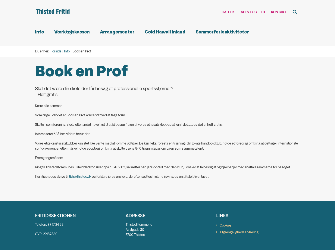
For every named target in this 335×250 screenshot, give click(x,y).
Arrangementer (117, 32)
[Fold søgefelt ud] (295, 12)
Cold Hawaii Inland (165, 32)
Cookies (226, 225)
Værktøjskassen (72, 32)
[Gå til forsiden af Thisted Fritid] (53, 12)
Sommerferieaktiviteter (222, 32)
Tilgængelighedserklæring (239, 232)
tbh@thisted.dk (80, 176)
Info (39, 32)
